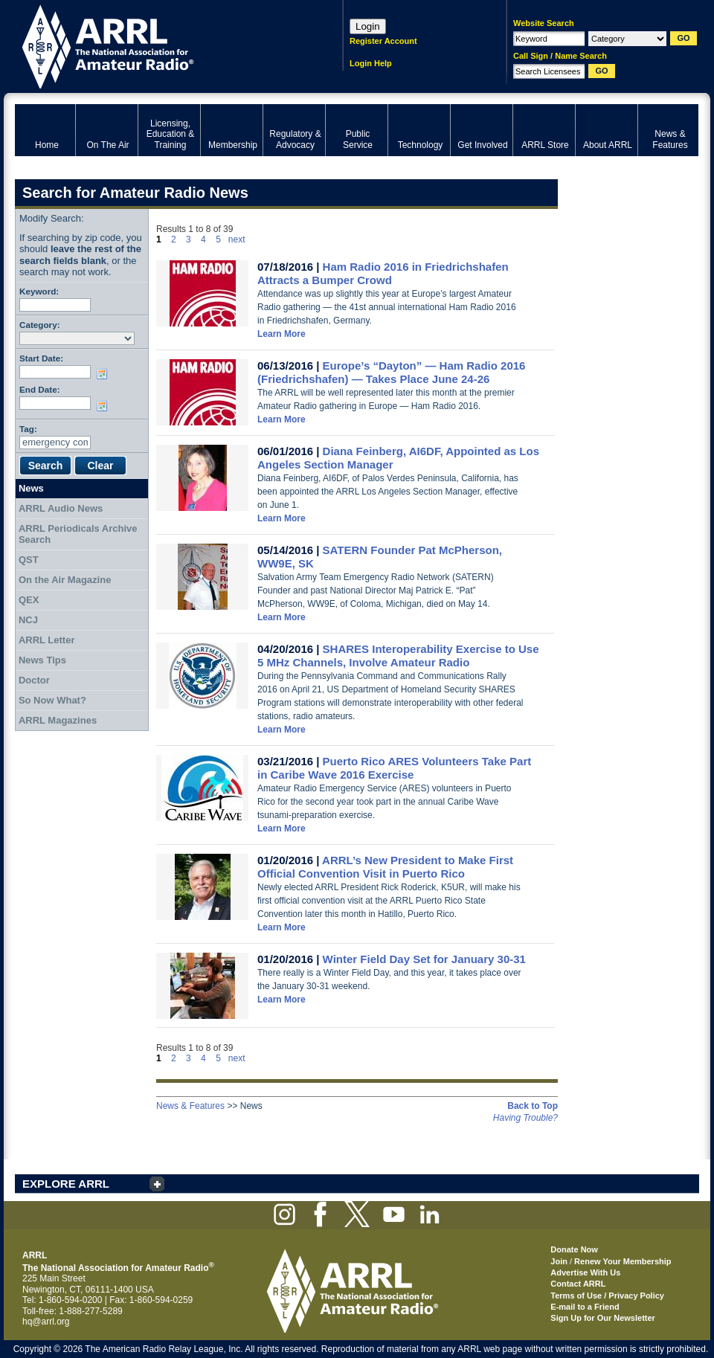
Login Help (371, 63)
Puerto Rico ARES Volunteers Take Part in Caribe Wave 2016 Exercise (394, 768)
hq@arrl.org (46, 1321)
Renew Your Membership (622, 1261)
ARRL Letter (47, 640)
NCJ (28, 619)
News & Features (190, 1106)
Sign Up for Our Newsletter (602, 1317)
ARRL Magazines (58, 720)
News (31, 488)
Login (368, 26)
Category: (39, 324)
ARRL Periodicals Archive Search (78, 534)
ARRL (159, 45)
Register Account (383, 40)
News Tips (42, 660)
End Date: (39, 389)
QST (29, 559)
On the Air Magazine (65, 579)
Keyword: (39, 291)
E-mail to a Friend (584, 1306)
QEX (29, 599)
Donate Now (574, 1249)
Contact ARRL (577, 1283)
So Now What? (52, 700)
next (236, 239)
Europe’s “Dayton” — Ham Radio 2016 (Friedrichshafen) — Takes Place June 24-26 (391, 372)
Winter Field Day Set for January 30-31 (424, 959)
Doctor (34, 680)
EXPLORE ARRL (65, 1183)
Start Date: (41, 358)
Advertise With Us (585, 1272)
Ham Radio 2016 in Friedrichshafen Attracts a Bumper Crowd (383, 273)
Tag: (28, 429)
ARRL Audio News (61, 508)
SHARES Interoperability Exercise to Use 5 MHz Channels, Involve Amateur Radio (398, 656)
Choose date (105, 374)
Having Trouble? (525, 1118)
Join (558, 1261)
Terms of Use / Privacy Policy (607, 1295)
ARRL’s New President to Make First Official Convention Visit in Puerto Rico (385, 867)
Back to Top (532, 1106)
